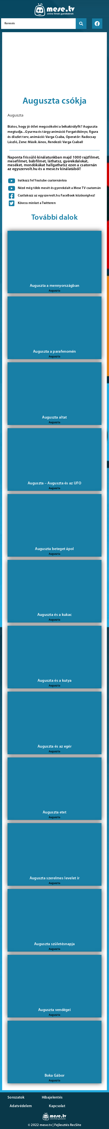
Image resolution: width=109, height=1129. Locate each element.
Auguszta (15, 115)
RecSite (75, 1125)
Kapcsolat (57, 1106)
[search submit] (81, 23)
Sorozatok (16, 1097)
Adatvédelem (21, 1106)
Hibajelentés (52, 1097)
